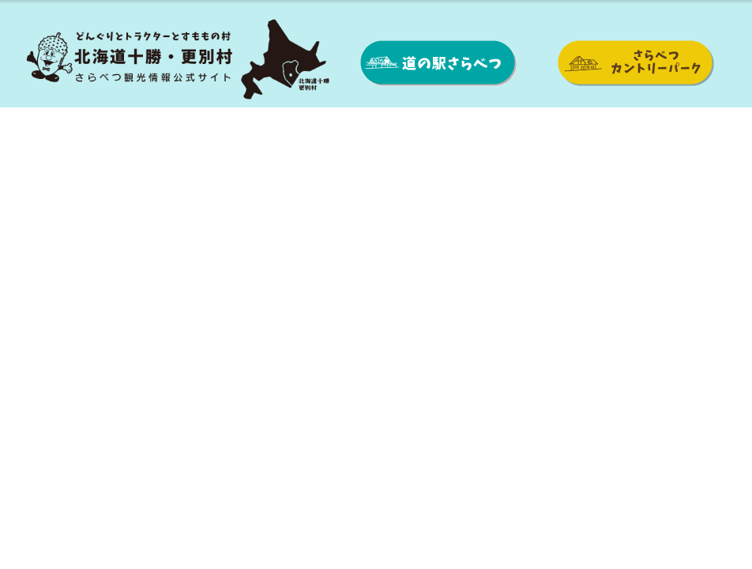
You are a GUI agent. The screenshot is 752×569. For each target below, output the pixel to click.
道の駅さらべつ (438, 63)
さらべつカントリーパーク (634, 63)
